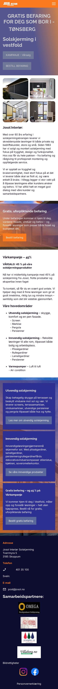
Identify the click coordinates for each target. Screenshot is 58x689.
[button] (54, 3)
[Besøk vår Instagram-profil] (23, 672)
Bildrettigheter (11, 662)
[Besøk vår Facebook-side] (35, 672)
